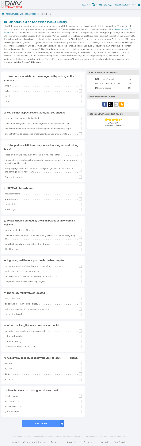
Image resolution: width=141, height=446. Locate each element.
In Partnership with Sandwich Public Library (35, 22)
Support (104, 442)
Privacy (54, 442)
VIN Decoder (121, 442)
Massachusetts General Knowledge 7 (22, 14)
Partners (88, 442)
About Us (71, 442)
